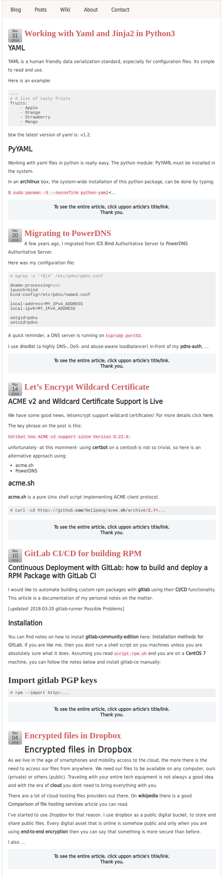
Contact (120, 10)
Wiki (65, 10)
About (91, 10)
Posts (40, 10)
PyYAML (163, 163)
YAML (13, 61)
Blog (15, 10)
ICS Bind (105, 243)
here (208, 415)
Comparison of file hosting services (45, 803)
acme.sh (24, 464)
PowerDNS (177, 243)
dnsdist (27, 346)
